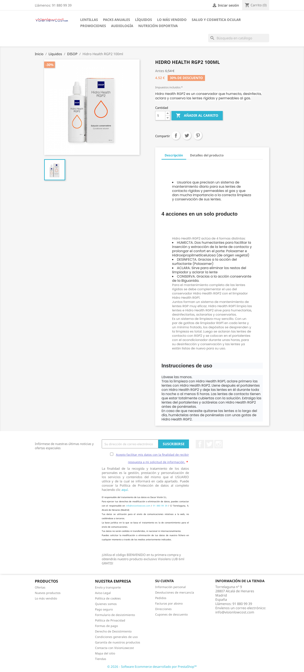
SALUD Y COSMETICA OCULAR (216, 19)
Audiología (122, 25)
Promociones (93, 25)
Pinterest (198, 135)
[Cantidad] (160, 115)
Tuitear (187, 135)
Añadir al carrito (197, 115)
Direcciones (163, 609)
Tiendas (100, 659)
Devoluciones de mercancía (174, 592)
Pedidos (160, 598)
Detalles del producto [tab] (207, 155)
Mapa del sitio (105, 653)
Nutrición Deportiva (158, 25)
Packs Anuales (116, 19)
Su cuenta (164, 581)
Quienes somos (106, 604)
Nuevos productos (48, 593)
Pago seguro (104, 609)
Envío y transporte (108, 587)
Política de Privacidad (110, 620)
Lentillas (89, 19)
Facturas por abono (169, 603)
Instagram (218, 444)
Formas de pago (106, 626)
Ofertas (40, 587)
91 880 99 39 (160, 505)
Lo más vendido (46, 598)
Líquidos (143, 19)
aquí (124, 489)
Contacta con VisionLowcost (114, 648)
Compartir (176, 135)
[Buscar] (238, 38)
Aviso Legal (103, 593)
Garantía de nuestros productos (117, 642)
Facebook (200, 444)
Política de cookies (108, 598)
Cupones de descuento (171, 614)
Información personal (170, 587)
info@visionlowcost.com (138, 505)
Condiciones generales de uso (116, 637)
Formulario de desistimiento (115, 615)
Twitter (209, 444)
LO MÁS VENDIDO (172, 19)
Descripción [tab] (174, 155)
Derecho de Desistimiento (113, 631)
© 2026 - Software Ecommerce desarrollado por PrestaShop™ (152, 666)
